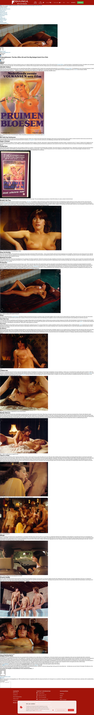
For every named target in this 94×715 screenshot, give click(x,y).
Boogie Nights (60, 64)
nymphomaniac (15, 316)
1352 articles (2, 676)
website (2, 677)
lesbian (90, 373)
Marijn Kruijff (3, 51)
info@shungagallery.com (43, 699)
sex (43, 134)
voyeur (80, 324)
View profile (7, 676)
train (8, 261)
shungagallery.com (6, 52)
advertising (36, 266)
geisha (36, 665)
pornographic (31, 139)
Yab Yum (28, 201)
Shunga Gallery (68, 68)
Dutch (75, 69)
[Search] (51, 706)
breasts (23, 374)
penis (81, 321)
